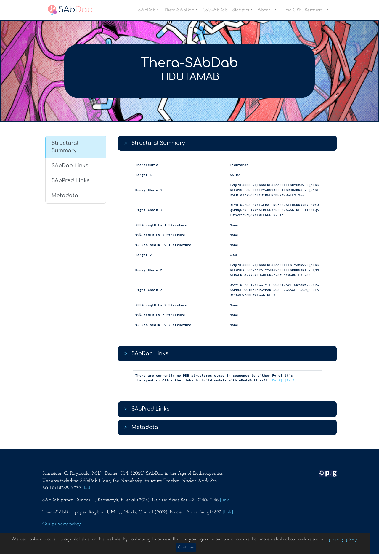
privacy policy (343, 539)
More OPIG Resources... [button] (303, 10)
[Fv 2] (291, 380)
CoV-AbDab (215, 10)
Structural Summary (65, 147)
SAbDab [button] (146, 10)
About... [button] (265, 10)
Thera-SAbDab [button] (179, 10)
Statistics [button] (240, 10)
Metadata (65, 195)
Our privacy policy (61, 524)
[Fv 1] (276, 380)
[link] (87, 488)
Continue (186, 547)
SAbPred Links (70, 180)
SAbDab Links (70, 166)
